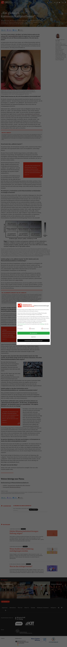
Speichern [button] (33, 337)
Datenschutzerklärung (21, 324)
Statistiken (32, 328)
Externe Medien (45, 328)
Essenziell (20, 328)
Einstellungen (42, 324)
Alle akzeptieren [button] (33, 333)
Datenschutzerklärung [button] (34, 343)
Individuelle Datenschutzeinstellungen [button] (33, 340)
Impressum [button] (39, 343)
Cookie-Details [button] (28, 343)
